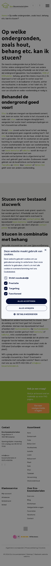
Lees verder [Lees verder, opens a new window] (21, 272)
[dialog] (25, 283)
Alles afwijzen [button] (26, 308)
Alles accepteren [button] (26, 301)
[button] (26, 314)
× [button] (45, 250)
